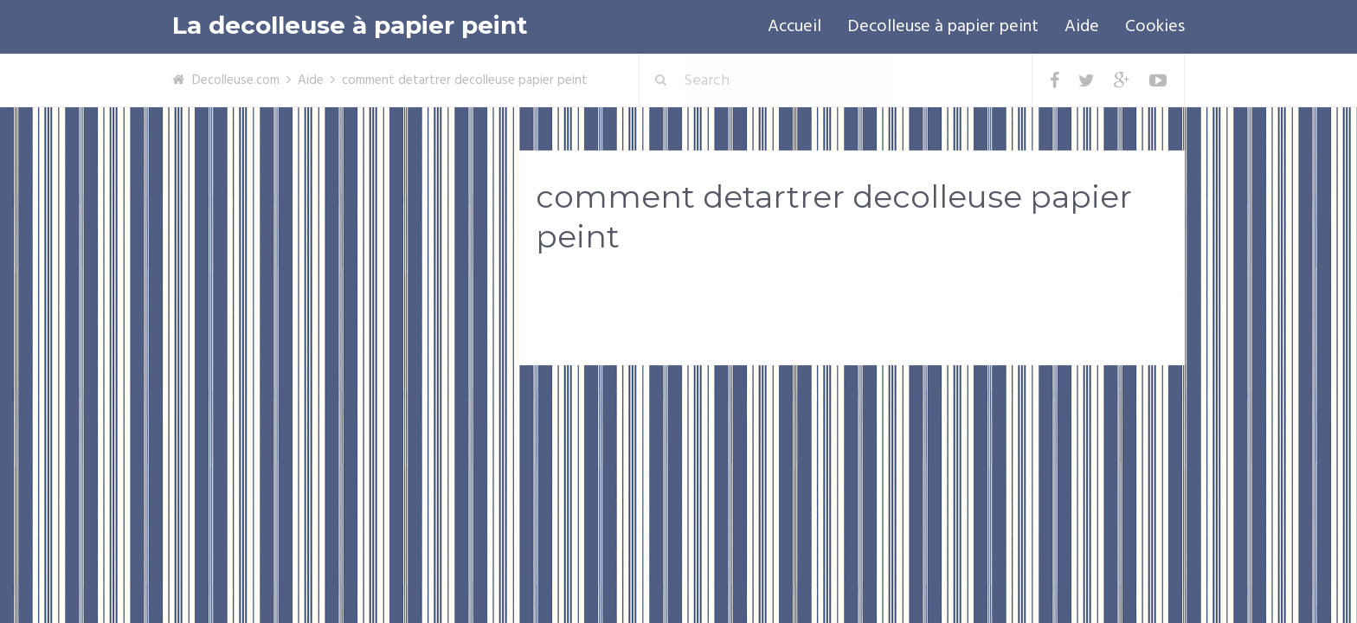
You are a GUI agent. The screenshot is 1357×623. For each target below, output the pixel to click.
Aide (1081, 26)
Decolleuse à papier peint (943, 26)
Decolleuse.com (236, 80)
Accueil (794, 26)
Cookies (1155, 26)
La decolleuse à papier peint (350, 25)
